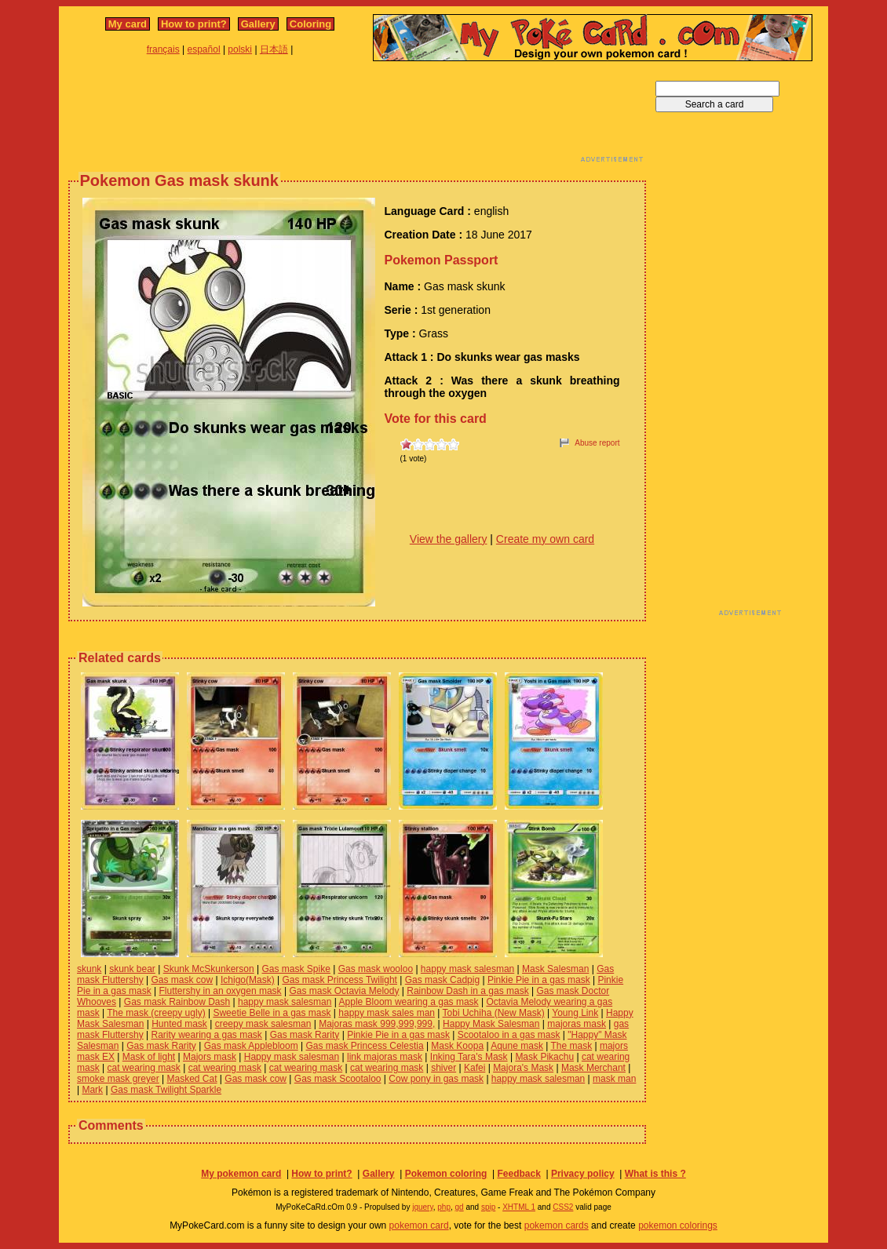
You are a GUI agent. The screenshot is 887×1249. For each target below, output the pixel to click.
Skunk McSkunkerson (208, 968)
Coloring (310, 24)
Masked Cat (192, 1078)
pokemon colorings (677, 1225)
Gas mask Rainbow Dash (177, 1001)
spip (488, 1207)
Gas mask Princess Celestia (365, 1045)
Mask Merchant (593, 1067)
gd (459, 1207)
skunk (89, 968)
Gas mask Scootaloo (337, 1078)
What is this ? (655, 1173)
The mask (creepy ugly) (156, 1012)
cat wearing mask (143, 1067)
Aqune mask (517, 1045)
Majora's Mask (523, 1067)
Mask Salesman (555, 968)
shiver (443, 1067)
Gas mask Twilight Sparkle (166, 1089)
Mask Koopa (457, 1045)
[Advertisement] (357, 116)
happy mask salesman (467, 968)
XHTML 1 (518, 1207)
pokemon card (419, 1225)
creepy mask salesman (263, 1023)
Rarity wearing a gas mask (206, 1034)
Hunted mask (179, 1023)
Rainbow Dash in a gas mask (467, 990)
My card (127, 24)
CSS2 (563, 1207)
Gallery (258, 24)
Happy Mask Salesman (491, 1023)
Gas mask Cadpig (442, 979)
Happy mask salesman (291, 1056)
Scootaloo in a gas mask (509, 1034)
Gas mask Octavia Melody (344, 990)
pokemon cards (556, 1225)
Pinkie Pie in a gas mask (538, 979)
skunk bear (132, 968)
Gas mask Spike (296, 968)
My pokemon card (241, 1173)
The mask (571, 1045)
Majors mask (209, 1056)
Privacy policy (583, 1173)
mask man (614, 1078)
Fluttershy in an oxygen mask (220, 990)
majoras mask (576, 1023)
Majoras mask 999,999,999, (377, 1023)
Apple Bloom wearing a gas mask (409, 1001)
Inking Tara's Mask (469, 1056)
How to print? (194, 24)
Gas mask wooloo (375, 968)
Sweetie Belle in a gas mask (271, 1012)
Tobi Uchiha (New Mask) (494, 1012)
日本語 (274, 49)
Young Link (575, 1012)
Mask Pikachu (544, 1056)
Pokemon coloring (446, 1173)
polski (240, 49)
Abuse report (597, 443)
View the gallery (448, 539)
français (163, 49)
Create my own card (545, 539)
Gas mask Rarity (305, 1034)
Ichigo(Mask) (248, 979)
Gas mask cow (182, 979)
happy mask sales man (386, 1012)
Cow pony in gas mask (436, 1078)
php (444, 1207)
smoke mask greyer (118, 1078)
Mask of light (148, 1056)
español (204, 49)
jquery (422, 1207)
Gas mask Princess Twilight (339, 979)
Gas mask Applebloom (251, 1045)
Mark (92, 1089)
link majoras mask (384, 1056)
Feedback (518, 1173)
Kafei (474, 1067)
